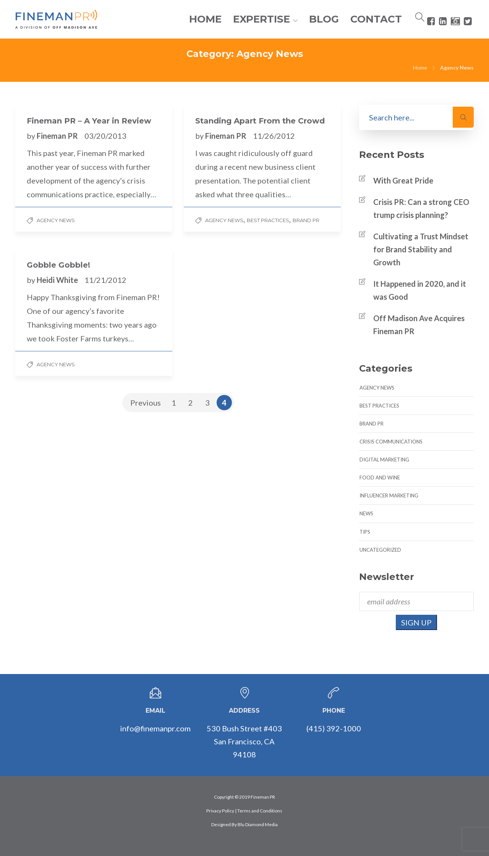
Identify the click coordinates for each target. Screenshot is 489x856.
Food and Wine (379, 477)
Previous (145, 402)
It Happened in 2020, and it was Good (419, 290)
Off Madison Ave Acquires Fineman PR (419, 324)
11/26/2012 (274, 135)
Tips (364, 532)
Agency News (56, 220)
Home (420, 67)
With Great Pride (403, 180)
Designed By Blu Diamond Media (244, 824)
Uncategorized (380, 550)
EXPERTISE (261, 19)
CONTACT (376, 19)
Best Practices (268, 220)
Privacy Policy (220, 811)
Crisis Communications (391, 442)
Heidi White (58, 279)
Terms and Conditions (259, 811)
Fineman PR (58, 135)
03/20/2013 (105, 135)
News (366, 513)
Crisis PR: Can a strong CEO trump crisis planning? (421, 208)
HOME (205, 19)
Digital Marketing (384, 459)
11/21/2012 (105, 279)
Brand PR (306, 220)
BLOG (324, 19)
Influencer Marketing (388, 495)
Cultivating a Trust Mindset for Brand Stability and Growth (420, 249)
